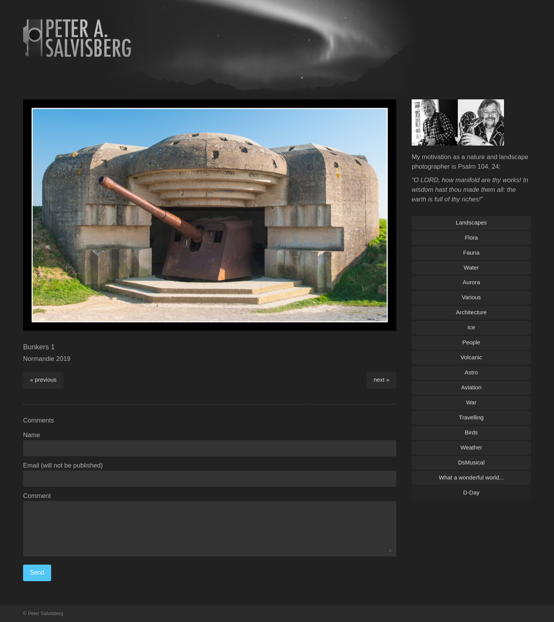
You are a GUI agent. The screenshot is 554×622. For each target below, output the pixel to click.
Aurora (471, 282)
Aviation (471, 387)
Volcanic (471, 357)
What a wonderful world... (471, 477)
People (471, 342)
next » (381, 379)
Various (471, 297)
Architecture (471, 312)
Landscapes (471, 222)
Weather (471, 447)
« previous (43, 379)
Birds (471, 432)
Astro (471, 372)
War (471, 402)
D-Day (471, 492)
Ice (471, 327)
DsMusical (471, 462)
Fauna (471, 252)
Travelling (471, 417)
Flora (471, 237)
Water (471, 267)
